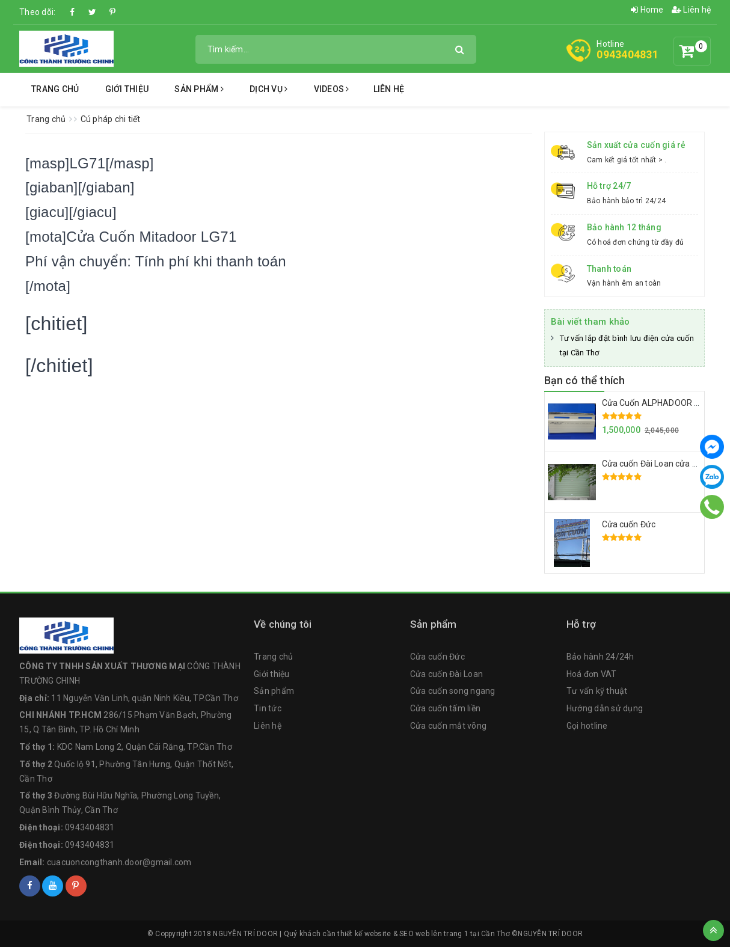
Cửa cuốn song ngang (452, 691)
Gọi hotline (587, 726)
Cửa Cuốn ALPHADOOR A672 (658, 403)
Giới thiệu (127, 89)
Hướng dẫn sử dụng (604, 708)
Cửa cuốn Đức (629, 524)
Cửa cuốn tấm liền (445, 708)
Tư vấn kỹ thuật (597, 691)
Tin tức (267, 708)
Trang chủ (55, 89)
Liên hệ (691, 9)
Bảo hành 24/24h (600, 656)
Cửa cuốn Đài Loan (446, 674)
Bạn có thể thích (584, 380)
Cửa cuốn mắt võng (448, 726)
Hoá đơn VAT (591, 674)
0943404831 (627, 54)
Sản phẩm (199, 89)
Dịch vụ (268, 89)
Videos (331, 89)
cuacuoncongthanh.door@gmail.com (119, 862)
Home (647, 9)
